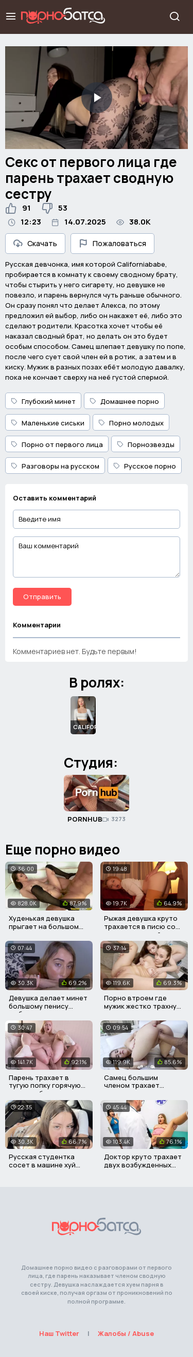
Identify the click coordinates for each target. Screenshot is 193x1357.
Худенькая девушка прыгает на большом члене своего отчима (46, 926)
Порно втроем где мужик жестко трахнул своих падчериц (142, 1005)
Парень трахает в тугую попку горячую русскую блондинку (45, 1085)
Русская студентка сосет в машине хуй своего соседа (42, 1164)
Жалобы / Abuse (126, 1333)
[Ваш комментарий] (96, 557)
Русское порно (144, 466)
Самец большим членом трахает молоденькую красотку (132, 1089)
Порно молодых (131, 422)
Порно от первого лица (57, 444)
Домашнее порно (124, 401)
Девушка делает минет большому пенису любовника (48, 1005)
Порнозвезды (145, 444)
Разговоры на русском (55, 466)
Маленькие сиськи (47, 422)
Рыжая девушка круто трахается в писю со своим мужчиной (141, 926)
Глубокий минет (43, 401)
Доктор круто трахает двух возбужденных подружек (143, 1164)
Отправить (42, 596)
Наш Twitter (59, 1333)
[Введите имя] (96, 519)
